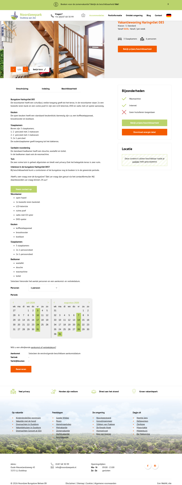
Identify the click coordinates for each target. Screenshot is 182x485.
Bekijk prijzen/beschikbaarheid (137, 49)
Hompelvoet (102, 430)
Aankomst (15, 353)
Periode (14, 294)
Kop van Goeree (103, 434)
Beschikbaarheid (69, 88)
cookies (135, 161)
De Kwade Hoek (103, 427)
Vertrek (14, 357)
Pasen (59, 421)
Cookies (89, 483)
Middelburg (142, 430)
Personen (15, 287)
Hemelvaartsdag (63, 424)
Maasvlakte (142, 427)
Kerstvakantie (62, 437)
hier (116, 4)
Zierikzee (141, 424)
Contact (158, 15)
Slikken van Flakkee (105, 424)
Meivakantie (61, 427)
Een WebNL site (164, 483)
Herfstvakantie (62, 434)
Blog (149, 15)
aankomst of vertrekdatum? (43, 347)
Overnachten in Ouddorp (27, 424)
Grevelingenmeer (104, 421)
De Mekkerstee (143, 434)
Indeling (46, 88)
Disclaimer (70, 483)
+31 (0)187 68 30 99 (64, 16)
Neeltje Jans (142, 417)
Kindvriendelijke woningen (28, 417)
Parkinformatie (115, 15)
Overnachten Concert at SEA (28, 430)
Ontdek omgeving (134, 15)
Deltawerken (142, 421)
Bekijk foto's (39, 69)
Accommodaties (96, 15)
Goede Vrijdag (62, 417)
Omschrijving (22, 88)
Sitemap (80, 483)
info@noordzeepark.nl (66, 467)
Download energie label (144, 132)
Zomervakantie (63, 430)
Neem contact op (24, 189)
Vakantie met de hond (26, 421)
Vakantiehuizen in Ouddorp (28, 427)
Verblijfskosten (18, 361)
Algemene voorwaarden (105, 483)
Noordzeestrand (103, 417)
